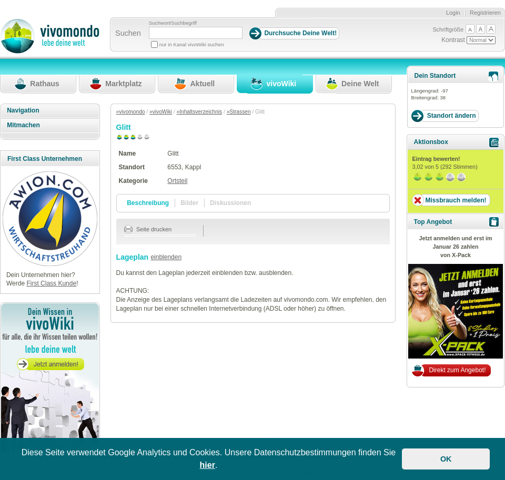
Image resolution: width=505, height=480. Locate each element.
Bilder (189, 203)
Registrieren (485, 12)
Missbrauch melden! (455, 200)
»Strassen (239, 112)
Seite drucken (148, 229)
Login (453, 12)
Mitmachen (23, 125)
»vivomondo (130, 112)
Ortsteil (177, 181)
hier (207, 465)
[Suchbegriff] (196, 33)
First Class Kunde (51, 283)
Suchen (128, 33)
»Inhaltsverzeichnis (200, 112)
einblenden (165, 257)
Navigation (23, 110)
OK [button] (446, 459)
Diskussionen (230, 203)
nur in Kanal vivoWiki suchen (191, 44)
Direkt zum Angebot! (457, 370)
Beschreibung (148, 203)
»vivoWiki (160, 112)
